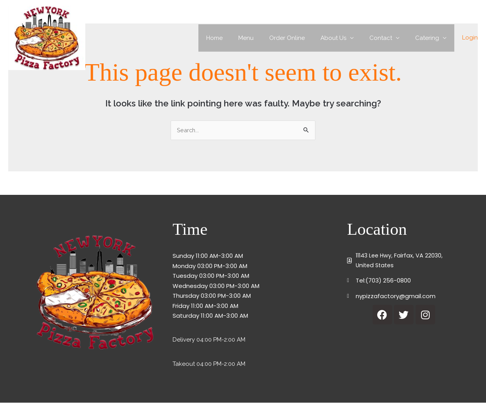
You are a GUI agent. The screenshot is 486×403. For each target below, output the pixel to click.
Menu (263, 37)
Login (470, 37)
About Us (343, 37)
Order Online (301, 37)
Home (236, 37)
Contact (386, 37)
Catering (429, 37)
